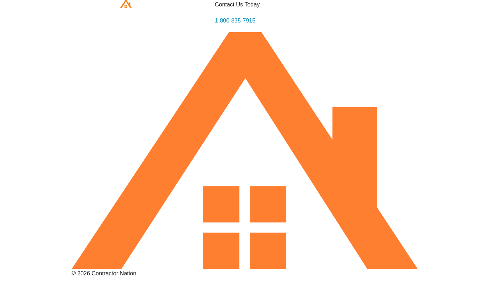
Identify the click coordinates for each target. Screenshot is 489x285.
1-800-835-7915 (235, 21)
